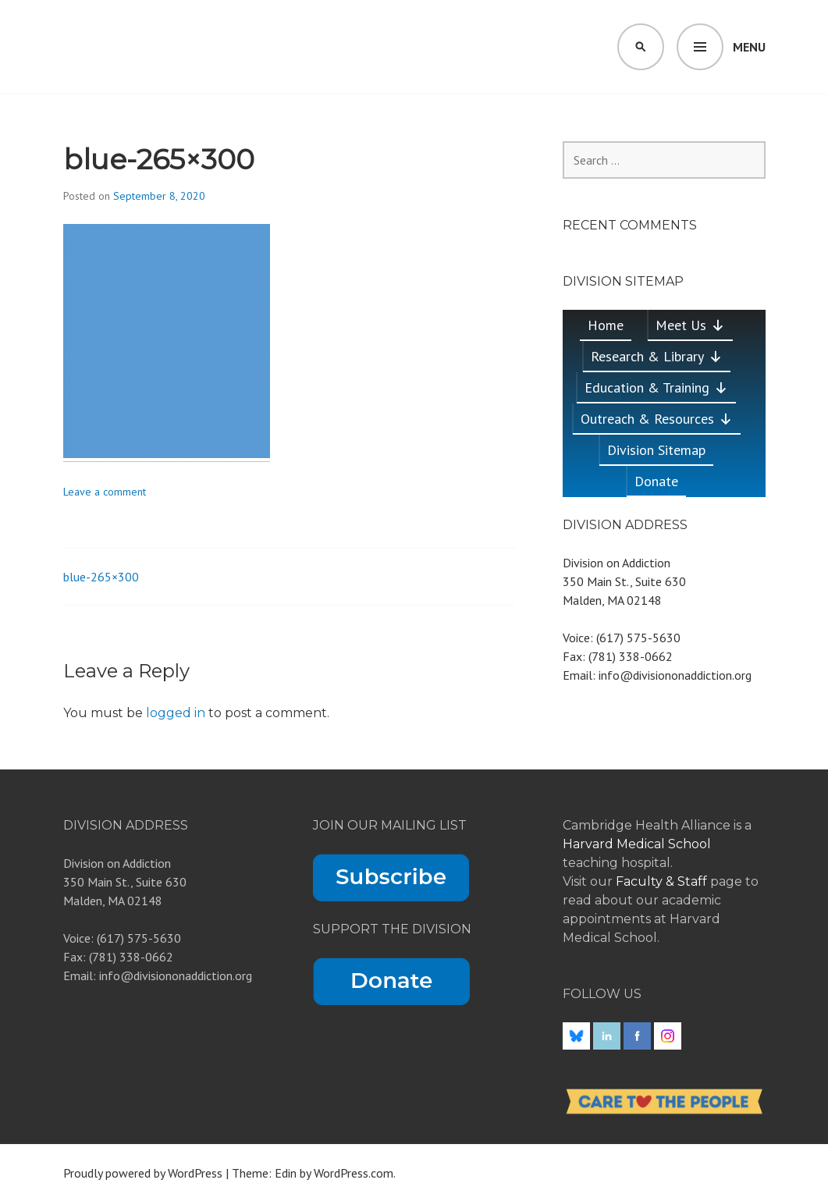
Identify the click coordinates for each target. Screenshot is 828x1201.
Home (606, 325)
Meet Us (690, 325)
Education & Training (656, 387)
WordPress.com (353, 1173)
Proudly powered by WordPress (142, 1173)
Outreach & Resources (657, 419)
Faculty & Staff (663, 881)
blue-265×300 (101, 577)
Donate (656, 481)
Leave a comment (104, 492)
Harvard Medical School (637, 844)
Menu (749, 47)
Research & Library (657, 356)
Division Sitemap (656, 450)
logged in (175, 712)
